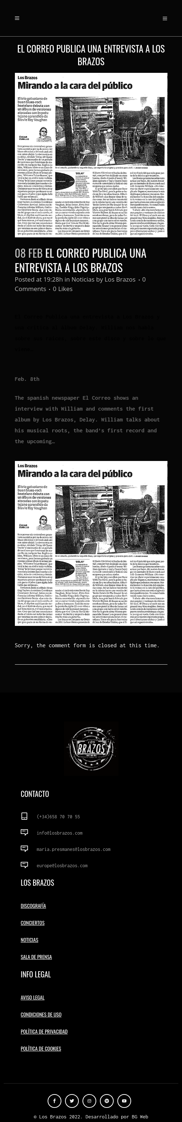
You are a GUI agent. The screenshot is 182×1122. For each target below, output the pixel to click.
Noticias (83, 279)
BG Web (140, 1116)
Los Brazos (120, 279)
